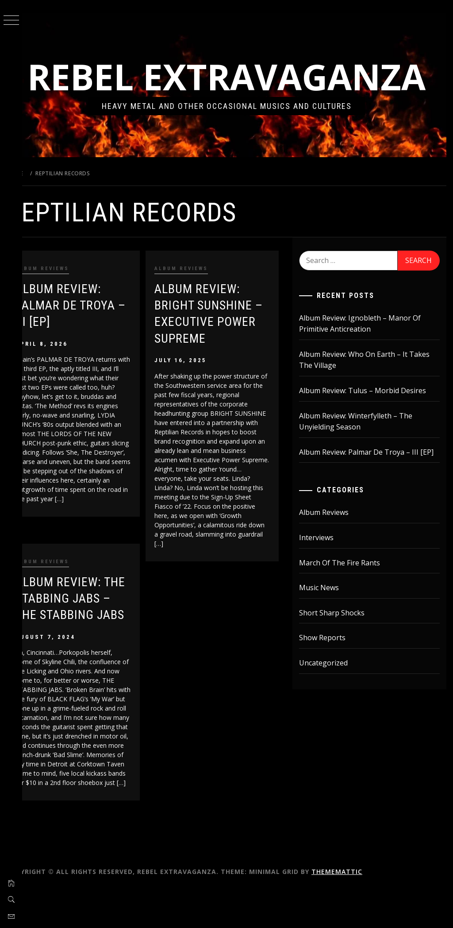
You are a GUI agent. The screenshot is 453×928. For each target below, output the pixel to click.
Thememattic (359, 909)
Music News (327, 637)
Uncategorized (331, 712)
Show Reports (330, 687)
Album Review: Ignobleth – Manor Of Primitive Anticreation (368, 361)
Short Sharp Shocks (339, 662)
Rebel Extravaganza (237, 95)
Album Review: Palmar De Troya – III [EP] (87, 343)
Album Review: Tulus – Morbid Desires (370, 428)
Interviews (324, 587)
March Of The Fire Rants (347, 612)
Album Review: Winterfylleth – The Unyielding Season (363, 459)
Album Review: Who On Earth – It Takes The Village (372, 398)
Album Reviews (64, 306)
